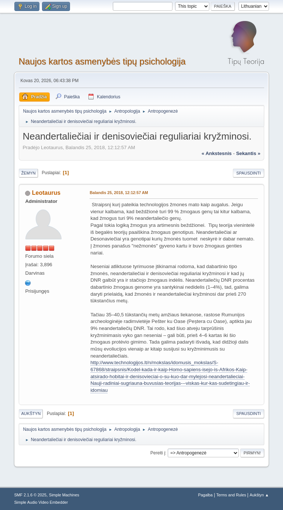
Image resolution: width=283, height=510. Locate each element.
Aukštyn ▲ (259, 495)
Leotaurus (46, 193)
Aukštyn (31, 413)
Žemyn (28, 173)
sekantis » (248, 153)
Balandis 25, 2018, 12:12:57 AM (119, 192)
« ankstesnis (217, 153)
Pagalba (205, 495)
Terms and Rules (231, 495)
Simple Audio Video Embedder (41, 502)
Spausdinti (248, 173)
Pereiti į (157, 453)
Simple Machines (64, 495)
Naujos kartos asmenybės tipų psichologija (101, 61)
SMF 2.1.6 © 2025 (30, 495)
